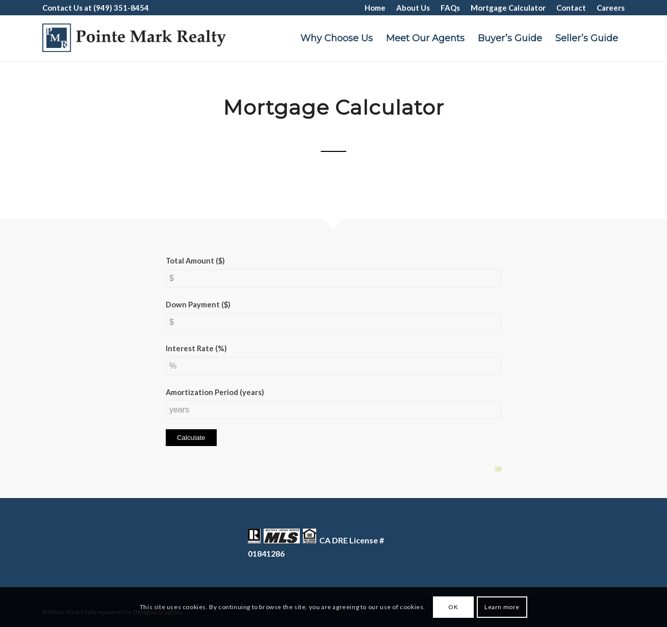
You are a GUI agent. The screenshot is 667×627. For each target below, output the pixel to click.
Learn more (502, 607)
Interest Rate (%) (196, 348)
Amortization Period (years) (215, 392)
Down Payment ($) (198, 304)
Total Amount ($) (195, 260)
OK (453, 607)
